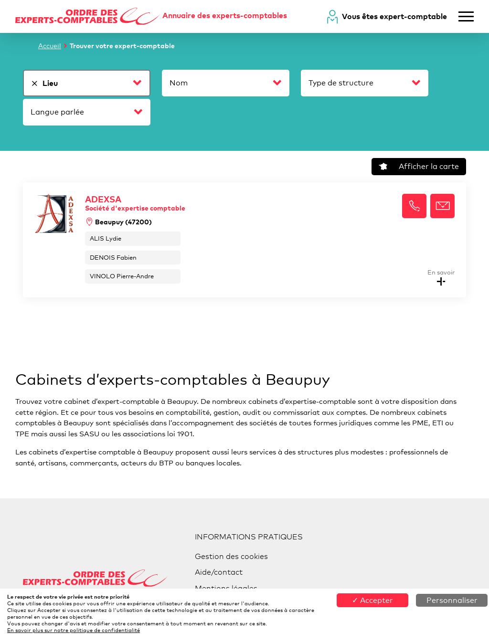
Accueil (49, 46)
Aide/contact (219, 572)
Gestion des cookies (231, 556)
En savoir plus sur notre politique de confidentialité (73, 630)
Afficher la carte (419, 166)
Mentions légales (226, 588)
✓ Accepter (372, 600)
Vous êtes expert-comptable (394, 16)
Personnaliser (452, 600)
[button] (414, 206)
